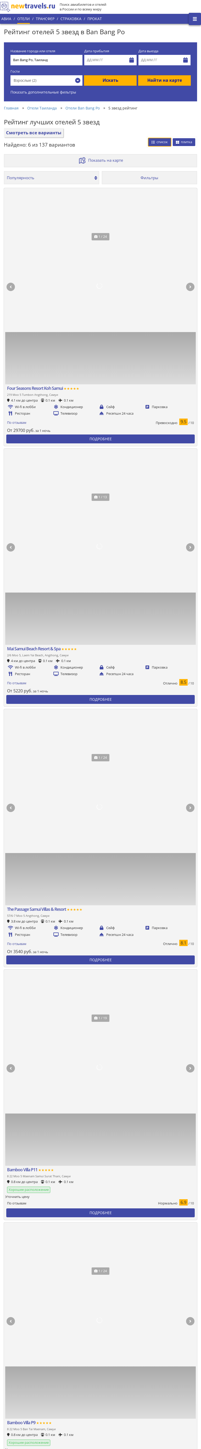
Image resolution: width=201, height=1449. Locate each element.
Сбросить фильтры (151, 541)
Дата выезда (148, 51)
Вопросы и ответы (77, 1402)
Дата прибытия (96, 51)
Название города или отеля (32, 51)
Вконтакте (183, 1357)
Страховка (70, 18)
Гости (15, 71)
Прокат (94, 18)
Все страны (71, 1376)
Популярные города (78, 1367)
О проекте (12, 1379)
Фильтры (149, 177)
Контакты (12, 1405)
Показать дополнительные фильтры (43, 92)
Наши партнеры (17, 1396)
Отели (23, 18)
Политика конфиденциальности (88, 1385)
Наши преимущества (21, 1388)
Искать (110, 80)
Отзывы (68, 1411)
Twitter (180, 1366)
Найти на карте (164, 80)
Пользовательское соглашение (87, 1394)
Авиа (6, 18)
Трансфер (45, 18)
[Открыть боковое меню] (195, 19)
